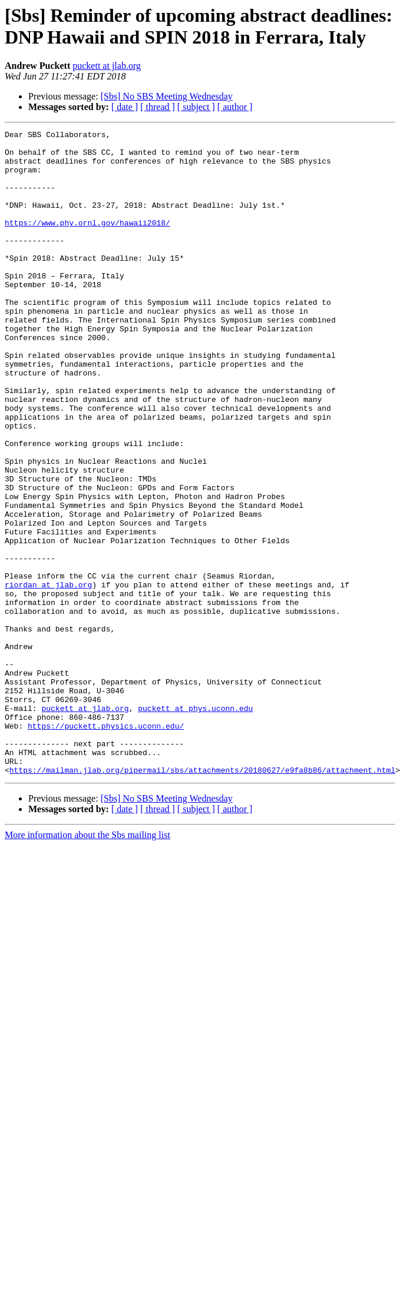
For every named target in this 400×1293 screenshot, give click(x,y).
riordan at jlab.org (48, 676)
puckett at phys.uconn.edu (195, 824)
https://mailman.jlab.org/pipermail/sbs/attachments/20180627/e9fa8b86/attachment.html (202, 898)
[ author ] (235, 107)
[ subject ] (196, 107)
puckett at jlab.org (106, 66)
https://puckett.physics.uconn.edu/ (106, 845)
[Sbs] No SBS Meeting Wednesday (167, 96)
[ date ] (124, 107)
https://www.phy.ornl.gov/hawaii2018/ (87, 242)
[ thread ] (157, 107)
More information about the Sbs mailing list (87, 964)
